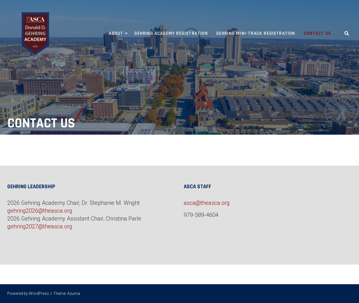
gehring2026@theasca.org (39, 210)
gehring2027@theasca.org (39, 226)
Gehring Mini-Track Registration (255, 33)
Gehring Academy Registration (171, 33)
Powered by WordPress (28, 293)
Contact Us (317, 33)
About (116, 33)
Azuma (73, 293)
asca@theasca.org (207, 202)
